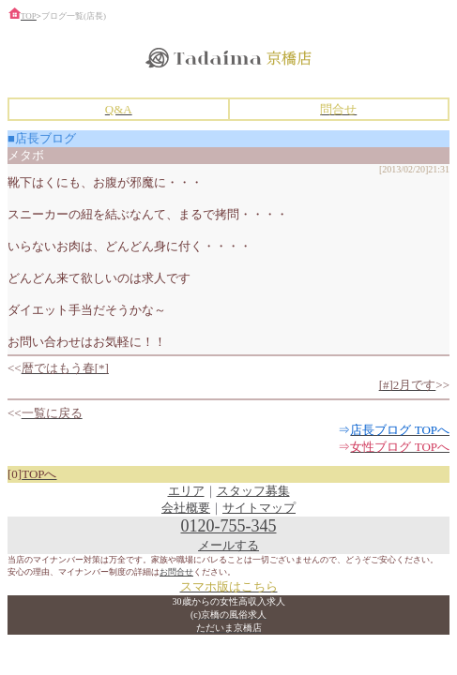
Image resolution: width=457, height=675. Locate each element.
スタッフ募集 (253, 491)
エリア (186, 491)
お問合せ (176, 572)
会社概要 (185, 508)
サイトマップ (259, 508)
